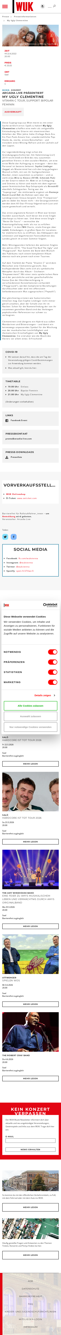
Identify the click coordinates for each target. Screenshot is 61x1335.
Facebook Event (19, 420)
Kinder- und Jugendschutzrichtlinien (30, 1311)
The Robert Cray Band (16, 1055)
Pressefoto (16, 457)
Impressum (30, 1327)
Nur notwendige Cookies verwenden (30, 727)
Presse (5, 16)
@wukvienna (26, 562)
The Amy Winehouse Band (18, 893)
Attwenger (9, 977)
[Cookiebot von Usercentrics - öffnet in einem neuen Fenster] (43, 605)
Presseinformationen (25, 16)
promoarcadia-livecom (19, 438)
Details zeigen (42, 695)
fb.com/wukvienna (28, 558)
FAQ (30, 1304)
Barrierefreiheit (30, 1296)
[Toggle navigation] (5, 6)
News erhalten (31, 1149)
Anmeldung (9, 516)
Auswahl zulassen (30, 716)
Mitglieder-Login (30, 1319)
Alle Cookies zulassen (30, 705)
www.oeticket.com (27, 498)
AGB (30, 1281)
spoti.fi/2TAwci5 (25, 571)
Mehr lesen (30, 764)
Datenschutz (30, 1288)
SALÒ (5, 737)
